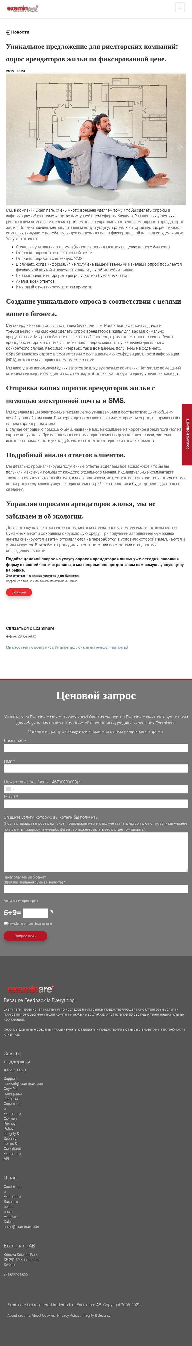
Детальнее (19, 592)
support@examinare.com (24, 1084)
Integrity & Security (95, 1315)
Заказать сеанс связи (11, 1207)
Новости (17, 32)
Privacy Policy (68, 1315)
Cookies (10, 1119)
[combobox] (10, 789)
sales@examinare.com (22, 1227)
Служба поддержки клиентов (13, 1094)
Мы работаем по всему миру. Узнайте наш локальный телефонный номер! (67, 647)
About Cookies (43, 1315)
